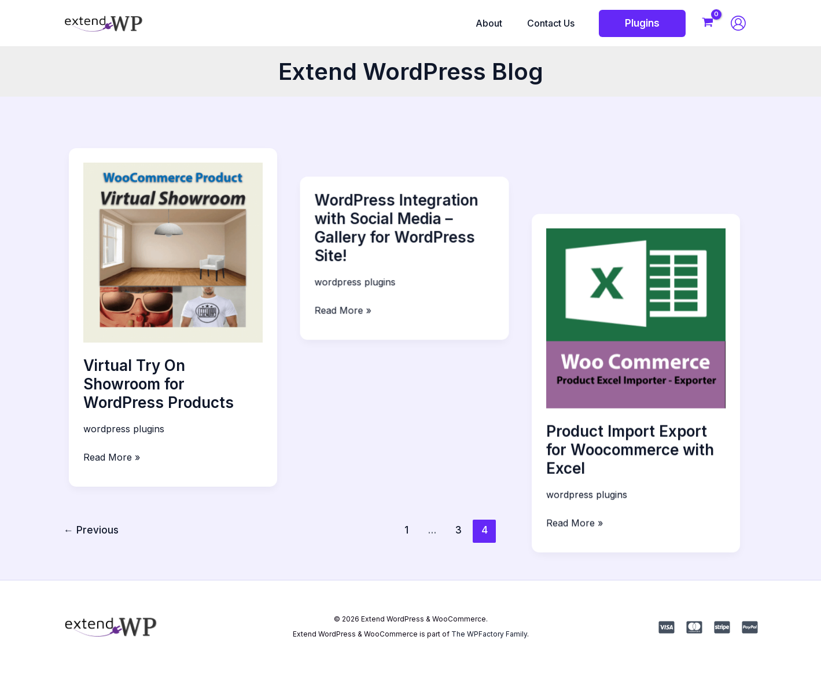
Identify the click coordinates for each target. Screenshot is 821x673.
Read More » (111, 457)
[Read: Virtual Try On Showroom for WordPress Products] (173, 252)
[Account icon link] (738, 23)
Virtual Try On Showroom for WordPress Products (158, 383)
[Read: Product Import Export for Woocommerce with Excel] (648, 252)
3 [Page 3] (458, 530)
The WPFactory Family (489, 634)
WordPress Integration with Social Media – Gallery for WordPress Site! (402, 199)
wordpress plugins (123, 429)
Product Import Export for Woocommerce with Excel (642, 383)
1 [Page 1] (406, 530)
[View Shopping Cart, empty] (708, 23)
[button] (642, 23)
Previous (91, 530)
